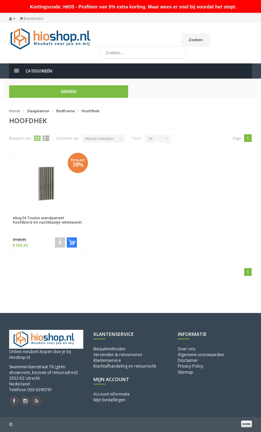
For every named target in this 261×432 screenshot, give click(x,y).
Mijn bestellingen (109, 400)
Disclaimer (188, 360)
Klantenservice (107, 360)
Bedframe (65, 110)
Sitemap (185, 372)
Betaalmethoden (109, 349)
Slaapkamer (38, 110)
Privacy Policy (190, 366)
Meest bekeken (99, 138)
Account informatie (111, 394)
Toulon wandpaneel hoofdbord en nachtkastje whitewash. (48, 220)
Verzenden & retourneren (117, 354)
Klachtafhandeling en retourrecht (124, 366)
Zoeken (195, 39)
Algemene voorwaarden (201, 354)
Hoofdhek (90, 110)
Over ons (186, 349)
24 (150, 138)
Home (14, 110)
